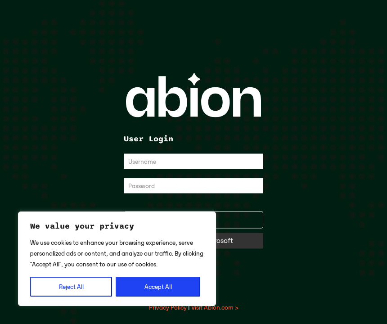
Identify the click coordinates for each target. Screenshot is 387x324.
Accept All (158, 286)
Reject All (71, 286)
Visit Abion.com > (214, 307)
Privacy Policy (168, 307)
